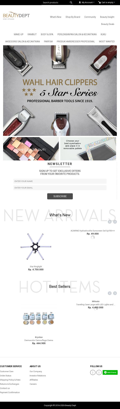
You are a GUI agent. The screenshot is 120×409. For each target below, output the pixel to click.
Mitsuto (31, 337)
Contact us (5, 388)
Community (90, 17)
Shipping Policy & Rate (10, 380)
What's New (55, 17)
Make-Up (18, 34)
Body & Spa (47, 34)
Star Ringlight (88, 266)
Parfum (48, 41)
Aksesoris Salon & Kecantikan (22, 41)
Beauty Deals (107, 24)
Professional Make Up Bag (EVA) (31, 340)
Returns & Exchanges (9, 384)
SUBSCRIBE (60, 196)
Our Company (36, 371)
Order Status (5, 375)
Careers (33, 384)
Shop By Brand (73, 17)
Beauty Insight (107, 17)
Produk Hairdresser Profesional (76, 41)
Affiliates (34, 380)
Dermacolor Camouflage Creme (88, 340)
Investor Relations (38, 375)
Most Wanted (107, 41)
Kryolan (88, 337)
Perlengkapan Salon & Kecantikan (77, 34)
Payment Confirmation (10, 392)
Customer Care (6, 371)
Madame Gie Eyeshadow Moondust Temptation (31, 266)
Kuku (103, 34)
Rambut (32, 34)
